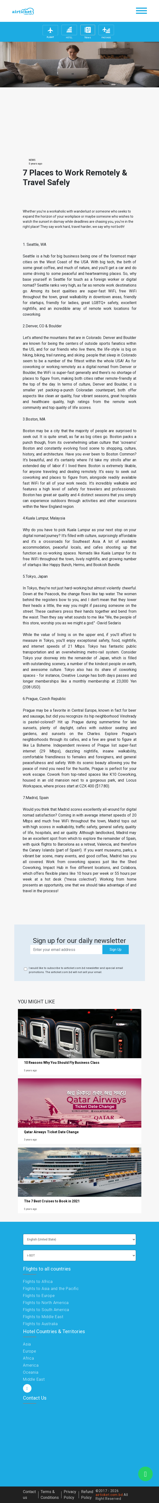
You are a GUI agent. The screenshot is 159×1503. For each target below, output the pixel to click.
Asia (27, 1344)
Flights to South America (46, 1309)
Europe (29, 1351)
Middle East (34, 1379)
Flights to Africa (38, 1281)
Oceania (30, 1372)
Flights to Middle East (43, 1316)
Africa (28, 1358)
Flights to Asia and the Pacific (51, 1288)
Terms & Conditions (50, 1494)
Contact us (29, 1494)
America (31, 1365)
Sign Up (115, 949)
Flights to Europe (39, 1295)
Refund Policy (87, 1494)
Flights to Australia (40, 1323)
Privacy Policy (70, 1494)
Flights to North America (46, 1302)
